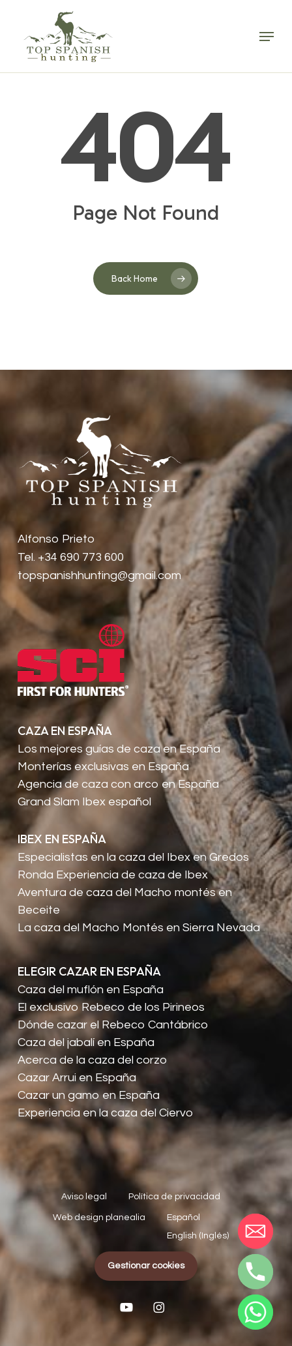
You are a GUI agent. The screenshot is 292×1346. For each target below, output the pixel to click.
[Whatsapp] (255, 1312)
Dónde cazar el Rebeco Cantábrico (113, 1025)
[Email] (255, 1231)
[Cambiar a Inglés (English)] (198, 1236)
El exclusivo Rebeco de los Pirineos (111, 1007)
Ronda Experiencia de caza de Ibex (113, 875)
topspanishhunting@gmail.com (99, 575)
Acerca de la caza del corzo (92, 1060)
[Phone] (255, 1271)
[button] (266, 36)
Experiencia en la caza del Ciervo (105, 1113)
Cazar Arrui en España (77, 1077)
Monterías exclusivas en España (103, 766)
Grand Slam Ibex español (84, 802)
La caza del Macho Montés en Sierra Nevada (139, 927)
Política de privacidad (174, 1196)
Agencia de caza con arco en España (118, 784)
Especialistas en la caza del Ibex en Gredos (133, 857)
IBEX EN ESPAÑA (62, 838)
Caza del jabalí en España (86, 1042)
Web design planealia (99, 1217)
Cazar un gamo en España (89, 1095)
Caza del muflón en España (91, 989)
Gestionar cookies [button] (146, 1265)
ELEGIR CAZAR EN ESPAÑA (89, 971)
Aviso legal (84, 1196)
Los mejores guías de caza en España (119, 749)
